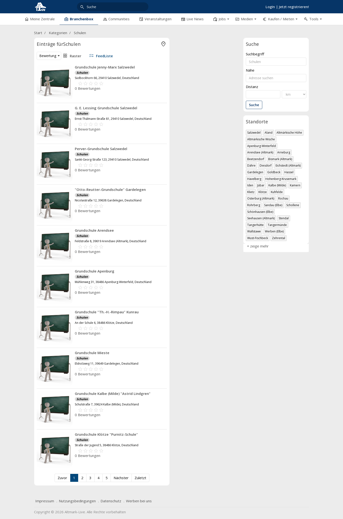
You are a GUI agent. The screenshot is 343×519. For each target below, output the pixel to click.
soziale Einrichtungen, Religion (64, 167)
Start (38, 32)
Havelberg (254, 179)
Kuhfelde (277, 192)
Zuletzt (210, 477)
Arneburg (283, 152)
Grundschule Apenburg (164, 271)
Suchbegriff (255, 54)
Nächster (190, 477)
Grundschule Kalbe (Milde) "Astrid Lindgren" (182, 393)
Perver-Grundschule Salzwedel (171, 148)
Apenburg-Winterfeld (261, 146)
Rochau (283, 198)
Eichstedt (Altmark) (288, 165)
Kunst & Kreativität (64, 146)
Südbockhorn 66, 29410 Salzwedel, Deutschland (177, 78)
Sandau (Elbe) (273, 205)
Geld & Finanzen (64, 131)
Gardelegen (255, 172)
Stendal (284, 218)
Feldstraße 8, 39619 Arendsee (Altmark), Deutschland (180, 241)
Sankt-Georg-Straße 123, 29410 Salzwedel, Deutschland (182, 159)
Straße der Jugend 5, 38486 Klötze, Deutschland (176, 445)
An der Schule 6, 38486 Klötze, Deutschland (173, 323)
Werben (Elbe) (274, 231)
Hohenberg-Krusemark (280, 179)
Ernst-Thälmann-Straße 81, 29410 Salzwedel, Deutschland (183, 119)
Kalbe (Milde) (277, 185)
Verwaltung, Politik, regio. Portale (64, 189)
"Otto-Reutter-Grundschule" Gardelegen (180, 189)
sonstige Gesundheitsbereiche (64, 81)
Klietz (250, 192)
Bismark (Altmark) (280, 159)
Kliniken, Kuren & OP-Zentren (64, 67)
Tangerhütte (255, 225)
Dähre (251, 165)
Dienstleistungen (64, 103)
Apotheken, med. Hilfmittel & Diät (64, 53)
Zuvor (132, 477)
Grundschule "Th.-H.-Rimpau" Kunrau (176, 311)
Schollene (292, 205)
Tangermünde (277, 225)
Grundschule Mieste (162, 352)
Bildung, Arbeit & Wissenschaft (64, 96)
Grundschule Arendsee (164, 230)
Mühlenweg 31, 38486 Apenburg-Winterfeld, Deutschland (183, 282)
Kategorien (58, 32)
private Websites (64, 153)
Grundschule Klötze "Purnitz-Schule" (176, 434)
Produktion (64, 160)
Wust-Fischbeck (257, 238)
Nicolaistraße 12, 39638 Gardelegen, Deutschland (178, 200)
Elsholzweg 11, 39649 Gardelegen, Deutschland (176, 364)
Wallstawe (254, 231)
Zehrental (278, 238)
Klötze (262, 192)
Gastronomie (64, 124)
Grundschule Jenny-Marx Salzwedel (175, 67)
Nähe (250, 70)
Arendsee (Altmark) (260, 152)
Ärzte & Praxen (64, 60)
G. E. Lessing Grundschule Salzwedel (176, 107)
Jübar (260, 185)
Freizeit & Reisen (64, 117)
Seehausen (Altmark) (261, 218)
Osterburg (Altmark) (260, 198)
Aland (268, 133)
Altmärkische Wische (261, 139)
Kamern (295, 185)
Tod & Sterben (64, 74)
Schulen (80, 32)
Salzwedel (254, 133)
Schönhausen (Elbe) (260, 212)
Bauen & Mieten (64, 88)
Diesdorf (266, 165)
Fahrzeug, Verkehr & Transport (64, 110)
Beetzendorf (255, 159)
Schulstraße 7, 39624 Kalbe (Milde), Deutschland (177, 404)
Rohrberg (253, 205)
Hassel (288, 172)
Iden (250, 185)
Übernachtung (64, 174)
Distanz (252, 86)
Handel (64, 138)
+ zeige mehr (47, 196)
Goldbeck (273, 172)
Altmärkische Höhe (289, 133)
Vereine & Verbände (64, 181)
